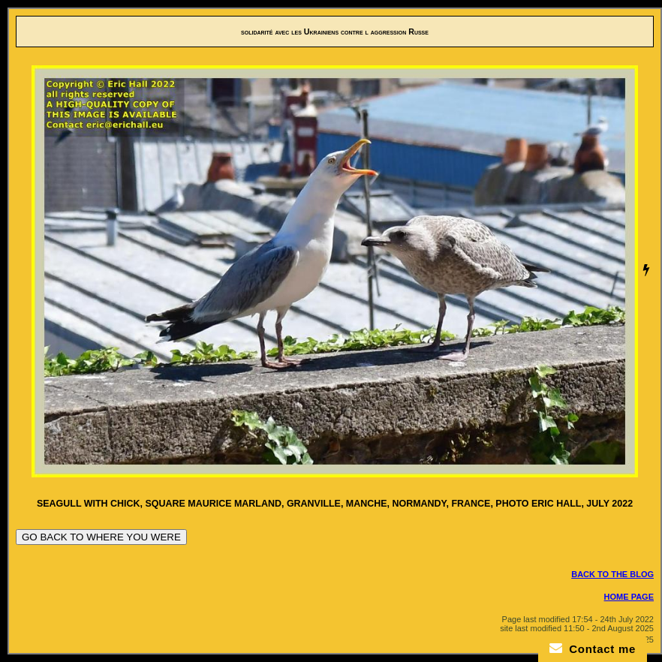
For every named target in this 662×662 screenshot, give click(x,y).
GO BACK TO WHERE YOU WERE (101, 537)
